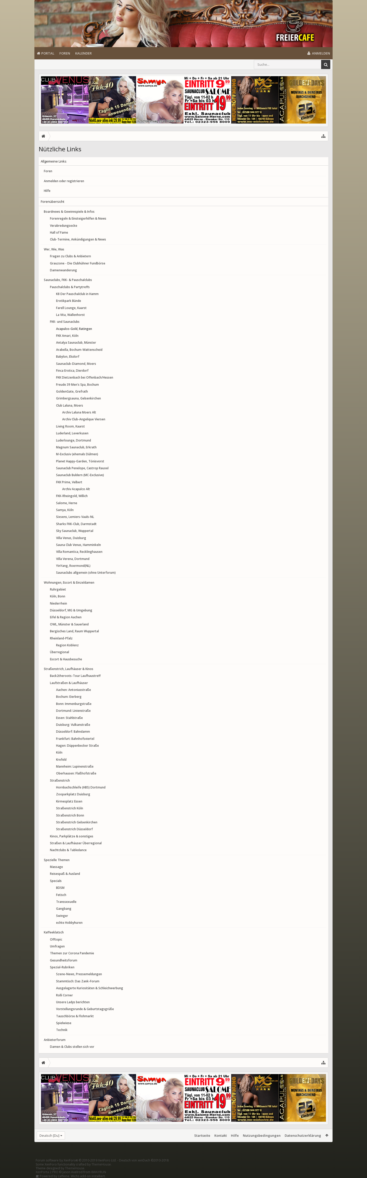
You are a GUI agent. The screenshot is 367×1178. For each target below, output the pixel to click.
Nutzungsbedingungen (262, 1135)
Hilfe (47, 191)
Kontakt (220, 1135)
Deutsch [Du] (49, 1135)
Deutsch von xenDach (144, 1160)
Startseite (202, 1135)
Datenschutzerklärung (303, 1135)
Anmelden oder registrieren (64, 181)
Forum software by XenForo (76, 1160)
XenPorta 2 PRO (47, 1172)
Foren (64, 53)
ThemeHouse (101, 1164)
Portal (47, 53)
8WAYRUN (98, 1172)
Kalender (83, 53)
